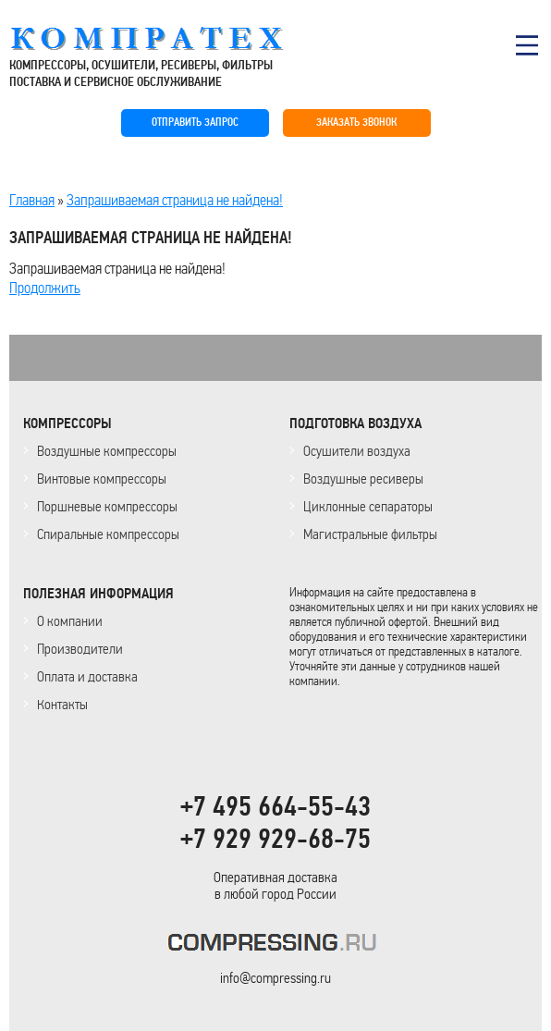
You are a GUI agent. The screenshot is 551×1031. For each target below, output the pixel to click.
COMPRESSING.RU (164, 39)
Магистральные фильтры (370, 534)
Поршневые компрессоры (107, 506)
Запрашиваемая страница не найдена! (175, 199)
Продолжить (44, 287)
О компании (70, 621)
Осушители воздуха (356, 451)
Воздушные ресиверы (363, 478)
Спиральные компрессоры (108, 534)
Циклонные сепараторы (368, 506)
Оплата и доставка (87, 676)
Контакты (62, 704)
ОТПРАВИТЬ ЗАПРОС (195, 122)
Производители (80, 648)
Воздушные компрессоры (107, 451)
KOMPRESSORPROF (276, 945)
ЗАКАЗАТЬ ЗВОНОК (356, 122)
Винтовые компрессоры (101, 478)
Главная (32, 199)
